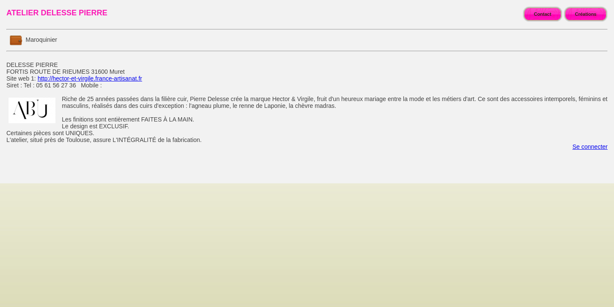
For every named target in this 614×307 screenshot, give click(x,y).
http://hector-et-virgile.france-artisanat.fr (90, 78)
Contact (542, 14)
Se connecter (590, 146)
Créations (586, 14)
